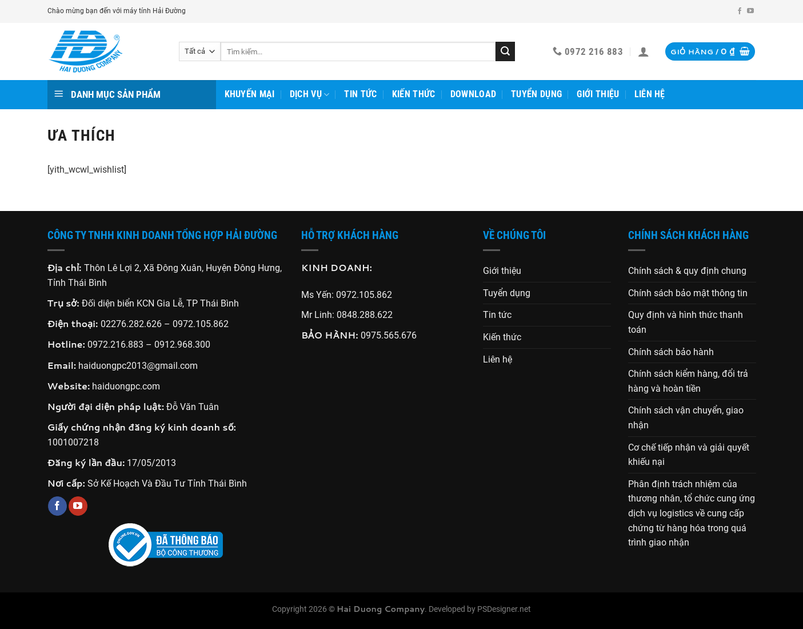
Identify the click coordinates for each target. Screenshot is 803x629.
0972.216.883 (115, 344)
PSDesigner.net (504, 609)
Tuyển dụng (536, 94)
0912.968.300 (182, 344)
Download (473, 94)
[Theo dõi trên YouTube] (750, 11)
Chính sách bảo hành (671, 352)
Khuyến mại (250, 94)
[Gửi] (505, 51)
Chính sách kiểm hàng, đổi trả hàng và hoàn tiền (688, 381)
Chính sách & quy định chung (687, 270)
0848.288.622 (365, 314)
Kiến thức (414, 94)
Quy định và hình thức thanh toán (685, 322)
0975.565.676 (389, 335)
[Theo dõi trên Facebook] (739, 11)
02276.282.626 (132, 324)
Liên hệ (649, 94)
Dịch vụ (310, 94)
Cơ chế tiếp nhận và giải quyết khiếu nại (688, 455)
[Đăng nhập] (643, 51)
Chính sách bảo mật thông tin (688, 293)
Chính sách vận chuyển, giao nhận (686, 418)
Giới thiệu (598, 94)
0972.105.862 (201, 324)
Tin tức (360, 94)
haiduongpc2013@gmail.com (138, 365)
